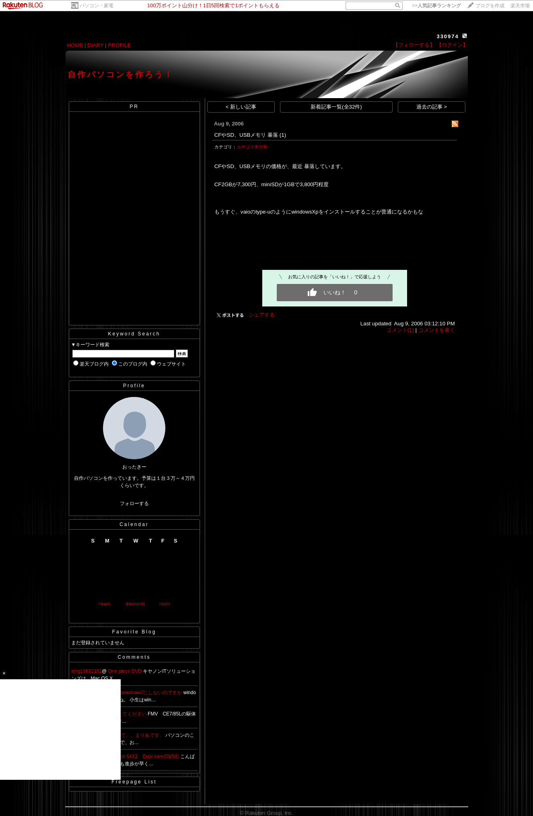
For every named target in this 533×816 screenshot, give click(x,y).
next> (164, 603)
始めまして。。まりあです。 (133, 735)
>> (436, 5)
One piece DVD (125, 671)
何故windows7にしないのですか (148, 692)
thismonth (135, 603)
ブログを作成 (489, 5)
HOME (75, 45)
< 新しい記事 (241, 107)
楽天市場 (520, 5)
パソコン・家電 (96, 5)
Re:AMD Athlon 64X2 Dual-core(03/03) (136, 756)
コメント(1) (400, 330)
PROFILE (119, 45)
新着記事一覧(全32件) (336, 107)
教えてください (130, 714)
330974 (447, 36)
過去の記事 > (431, 107)
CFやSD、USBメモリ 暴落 (246, 135)
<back (105, 603)
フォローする (134, 503)
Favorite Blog (134, 632)
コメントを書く (436, 330)
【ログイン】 (452, 45)
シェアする (262, 315)
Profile (134, 385)
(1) (283, 135)
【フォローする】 (414, 45)
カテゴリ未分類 (252, 146)
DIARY (95, 45)
